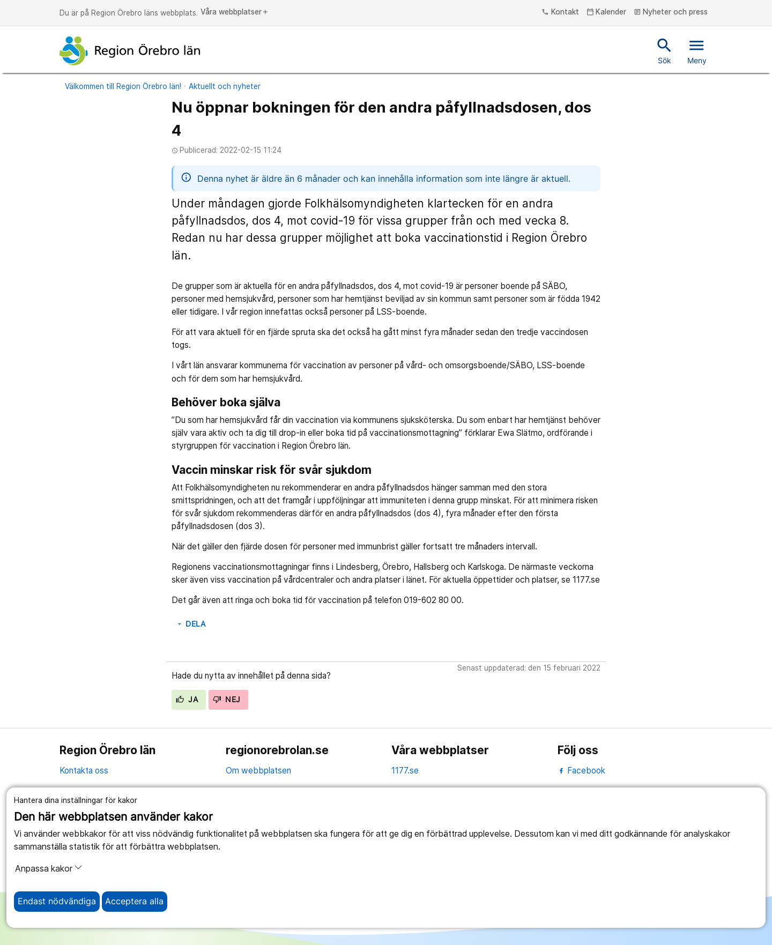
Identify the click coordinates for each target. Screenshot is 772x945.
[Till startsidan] (130, 51)
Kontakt (560, 12)
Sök (664, 50)
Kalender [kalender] (607, 12)
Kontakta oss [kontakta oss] (84, 770)
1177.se (405, 770)
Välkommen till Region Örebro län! (123, 86)
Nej (227, 699)
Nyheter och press (671, 12)
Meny (697, 50)
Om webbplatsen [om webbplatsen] (258, 770)
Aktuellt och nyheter (225, 86)
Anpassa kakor (49, 868)
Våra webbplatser (235, 12)
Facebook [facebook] (581, 770)
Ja (187, 699)
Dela (191, 624)
